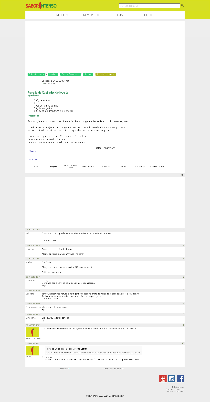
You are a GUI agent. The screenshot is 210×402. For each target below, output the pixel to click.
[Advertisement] (105, 44)
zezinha (30, 249)
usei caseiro (67, 111)
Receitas (62, 15)
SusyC (29, 356)
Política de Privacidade (175, 389)
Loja (119, 15)
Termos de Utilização (175, 391)
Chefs (147, 15)
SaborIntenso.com (36, 74)
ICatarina (30, 280)
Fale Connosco (178, 387)
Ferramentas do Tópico (112, 369)
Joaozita (30, 294)
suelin (29, 262)
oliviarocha (49, 83)
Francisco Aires (33, 307)
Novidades (91, 15)
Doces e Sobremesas (70, 74)
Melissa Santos (33, 338)
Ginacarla (31, 318)
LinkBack (64, 369)
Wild (28, 233)
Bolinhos (88, 74)
